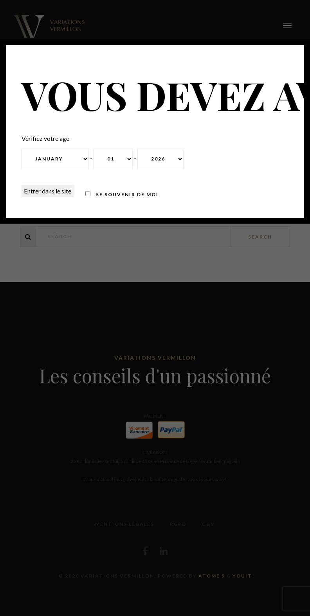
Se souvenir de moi (122, 194)
